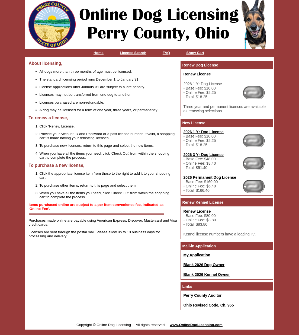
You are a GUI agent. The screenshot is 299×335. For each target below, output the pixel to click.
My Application (197, 255)
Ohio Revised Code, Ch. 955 (209, 305)
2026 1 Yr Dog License (204, 132)
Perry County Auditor (203, 295)
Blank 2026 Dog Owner (204, 265)
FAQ (166, 53)
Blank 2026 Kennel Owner (207, 274)
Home (99, 53)
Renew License (197, 74)
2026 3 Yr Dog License (204, 154)
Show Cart (195, 53)
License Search (133, 53)
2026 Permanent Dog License (210, 177)
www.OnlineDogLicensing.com (196, 325)
